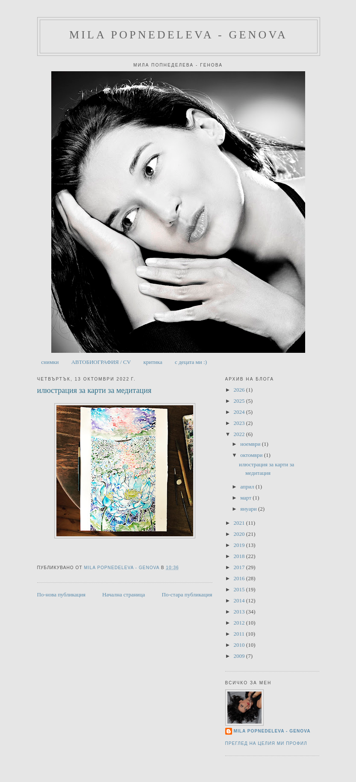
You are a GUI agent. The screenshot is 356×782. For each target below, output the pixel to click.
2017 (240, 567)
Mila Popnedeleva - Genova (178, 35)
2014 (240, 600)
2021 (240, 523)
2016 (240, 578)
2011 (240, 634)
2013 (240, 611)
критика (152, 362)
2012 (240, 622)
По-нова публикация (61, 594)
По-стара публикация (187, 594)
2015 (240, 589)
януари (249, 509)
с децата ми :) (191, 362)
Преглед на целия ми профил (266, 743)
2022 (240, 434)
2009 (240, 656)
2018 (240, 556)
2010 (240, 645)
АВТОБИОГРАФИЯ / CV (101, 362)
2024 (240, 412)
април (248, 486)
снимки (50, 362)
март (246, 497)
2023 (240, 423)
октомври (252, 455)
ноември (251, 444)
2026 (240, 390)
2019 (240, 545)
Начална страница (123, 594)
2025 (240, 401)
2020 (240, 534)
